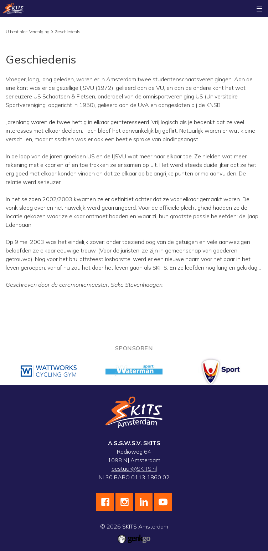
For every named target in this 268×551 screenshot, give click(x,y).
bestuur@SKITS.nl (134, 468)
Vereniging (39, 31)
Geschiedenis (68, 31)
